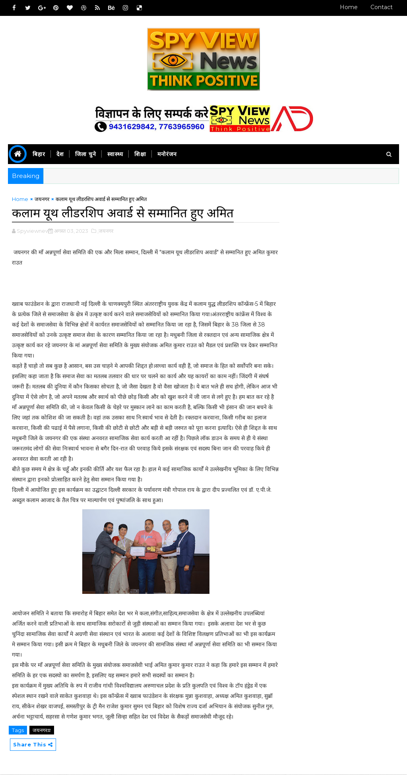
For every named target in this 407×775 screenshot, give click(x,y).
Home (349, 7)
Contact (381, 7)
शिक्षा (140, 154)
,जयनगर (105, 231)
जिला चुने (85, 154)
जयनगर (42, 200)
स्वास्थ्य (115, 154)
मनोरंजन (167, 154)
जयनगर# (42, 730)
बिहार (39, 154)
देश (60, 154)
